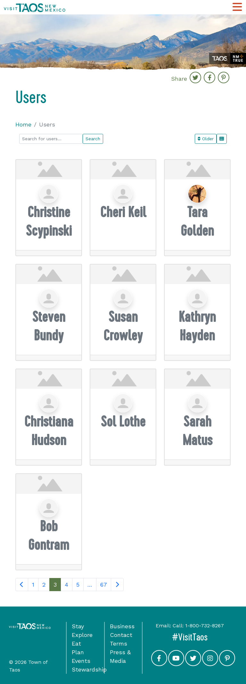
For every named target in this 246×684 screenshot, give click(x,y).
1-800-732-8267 (204, 626)
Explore (82, 634)
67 (103, 584)
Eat (76, 643)
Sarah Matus (197, 431)
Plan (78, 652)
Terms (118, 643)
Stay (78, 626)
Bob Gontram (48, 535)
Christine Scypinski (49, 221)
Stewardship (89, 669)
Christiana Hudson (48, 431)
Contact (121, 634)
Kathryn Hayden (197, 326)
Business (122, 626)
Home (23, 124)
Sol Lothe (123, 421)
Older (206, 138)
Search (93, 138)
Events (81, 660)
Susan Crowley (123, 326)
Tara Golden (197, 221)
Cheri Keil (123, 212)
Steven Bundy (48, 326)
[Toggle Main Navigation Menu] (237, 7)
